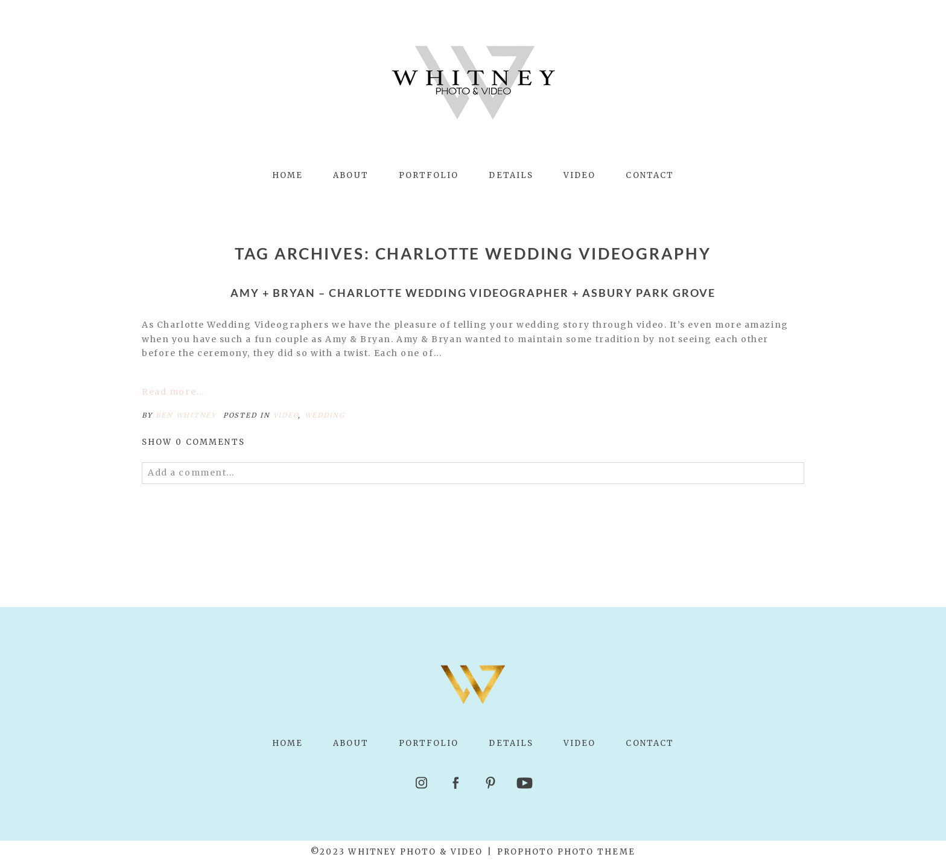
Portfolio (429, 175)
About (350, 175)
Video (579, 175)
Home (287, 175)
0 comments (193, 442)
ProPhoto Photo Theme (566, 852)
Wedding (325, 415)
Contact (650, 175)
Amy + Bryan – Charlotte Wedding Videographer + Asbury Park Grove (473, 293)
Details (511, 175)
